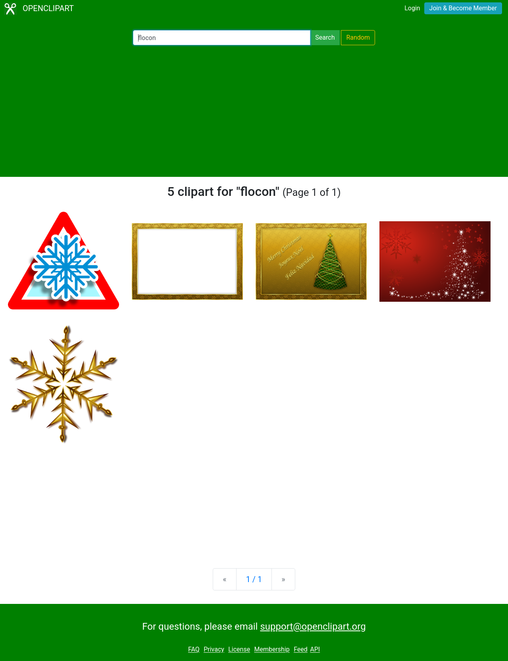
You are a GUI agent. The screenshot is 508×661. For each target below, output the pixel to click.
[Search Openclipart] (221, 37)
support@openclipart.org (313, 626)
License (239, 649)
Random (358, 37)
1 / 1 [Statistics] (254, 579)
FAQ (194, 649)
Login (412, 8)
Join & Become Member (463, 8)
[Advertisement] (254, 111)
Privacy (214, 649)
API (315, 649)
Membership (271, 649)
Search (325, 37)
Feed (301, 649)
